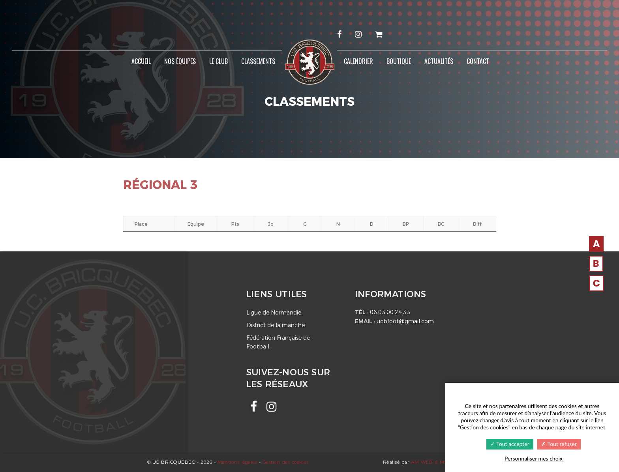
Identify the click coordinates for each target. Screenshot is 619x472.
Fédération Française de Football (278, 342)
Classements (258, 61)
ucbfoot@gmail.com (405, 321)
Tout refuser (558, 443)
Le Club (218, 61)
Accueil (141, 61)
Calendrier (358, 61)
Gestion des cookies (286, 462)
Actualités (438, 61)
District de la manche (275, 325)
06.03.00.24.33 (390, 312)
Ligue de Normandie (273, 312)
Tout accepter (509, 443)
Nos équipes (180, 61)
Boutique (398, 61)
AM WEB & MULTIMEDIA (441, 462)
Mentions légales (237, 462)
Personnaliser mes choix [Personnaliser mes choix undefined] (534, 458)
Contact (478, 61)
